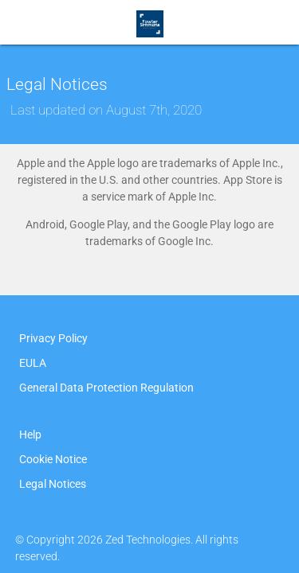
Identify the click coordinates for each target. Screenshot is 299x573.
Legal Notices (52, 483)
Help (30, 434)
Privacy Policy (53, 338)
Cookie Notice (53, 459)
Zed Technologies (148, 539)
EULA (32, 363)
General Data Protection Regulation (106, 387)
